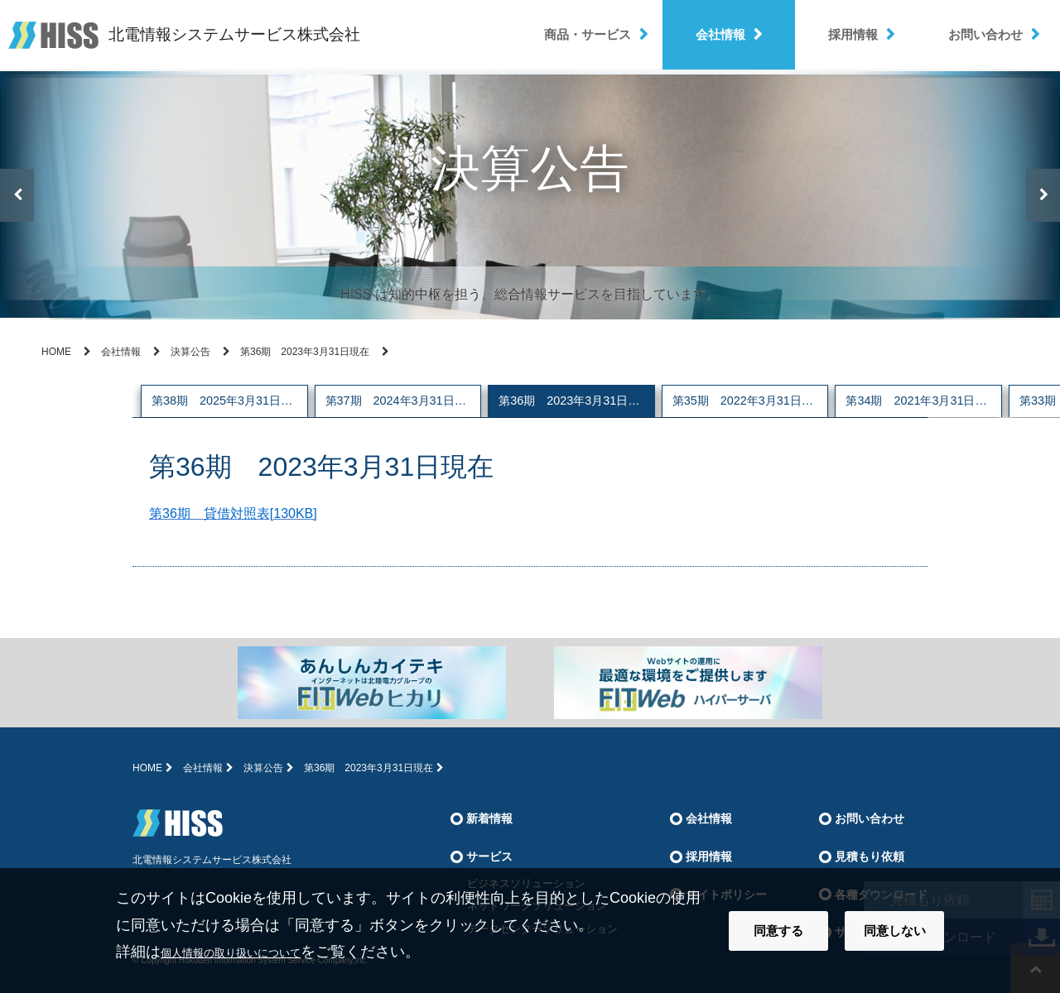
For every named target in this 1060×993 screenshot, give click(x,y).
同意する (778, 930)
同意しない (895, 930)
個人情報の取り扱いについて (257, 951)
